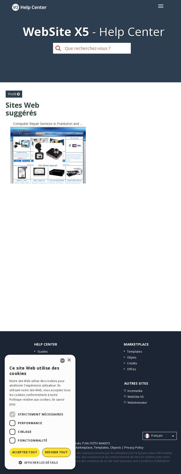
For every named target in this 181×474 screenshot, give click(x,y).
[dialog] (40, 412)
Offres (131, 369)
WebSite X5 (136, 396)
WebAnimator (137, 402)
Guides (42, 351)
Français (159, 436)
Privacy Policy (134, 447)
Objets (131, 357)
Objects (115, 447)
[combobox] (62, 360)
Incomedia (135, 391)
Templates (134, 351)
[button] (40, 462)
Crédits (132, 363)
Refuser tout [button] (56, 452)
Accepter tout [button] (24, 452)
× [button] (69, 360)
